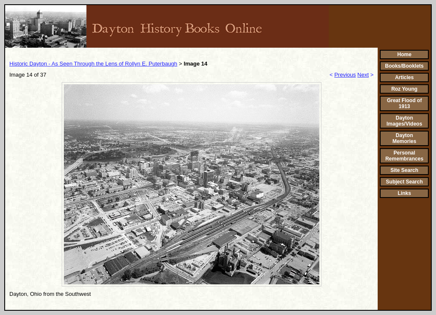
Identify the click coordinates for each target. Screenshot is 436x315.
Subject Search (404, 182)
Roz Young (404, 89)
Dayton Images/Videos (404, 121)
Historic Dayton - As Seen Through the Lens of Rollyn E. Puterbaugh (93, 63)
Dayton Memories (404, 138)
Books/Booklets (404, 66)
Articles (404, 77)
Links (404, 193)
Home (404, 54)
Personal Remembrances (404, 156)
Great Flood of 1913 (404, 103)
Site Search (404, 170)
